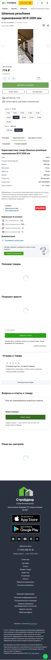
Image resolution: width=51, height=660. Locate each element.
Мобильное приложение (25, 582)
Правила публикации (40, 346)
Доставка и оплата (35, 138)
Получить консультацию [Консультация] (13, 253)
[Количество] (9, 79)
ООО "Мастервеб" (33, 653)
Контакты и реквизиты (25, 585)
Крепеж (14, 9)
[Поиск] (42, 3)
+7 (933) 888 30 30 (25, 550)
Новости (25, 579)
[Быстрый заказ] (37, 92)
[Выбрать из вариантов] (8, 113)
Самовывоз (6, 144)
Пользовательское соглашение (25, 601)
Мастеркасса (32, 623)
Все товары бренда (12, 210)
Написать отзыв (26, 335)
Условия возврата (20, 144)
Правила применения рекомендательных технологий (25, 605)
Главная (5, 9)
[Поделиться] (48, 25)
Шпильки (23, 9)
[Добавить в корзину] (25, 85)
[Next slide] (48, 46)
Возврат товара (25, 569)
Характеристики (18, 138)
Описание (5, 138)
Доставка (25, 563)
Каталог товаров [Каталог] (24, 2)
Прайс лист (26, 572)
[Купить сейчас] (13, 92)
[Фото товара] (25, 46)
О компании (25, 576)
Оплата (25, 566)
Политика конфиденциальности (25, 597)
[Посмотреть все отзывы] (25, 382)
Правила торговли (25, 609)
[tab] (21, 60)
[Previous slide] (3, 46)
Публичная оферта (25, 612)
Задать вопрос (25, 417)
